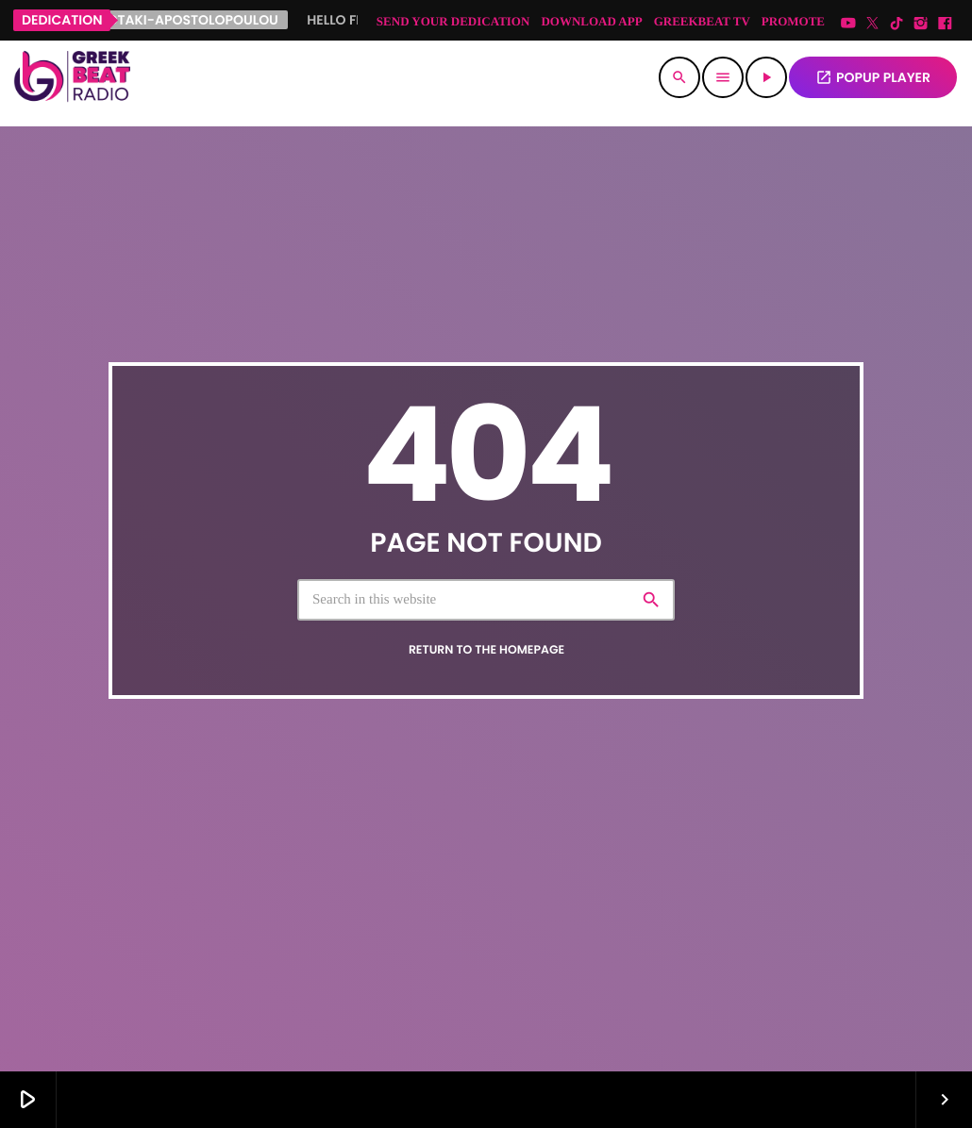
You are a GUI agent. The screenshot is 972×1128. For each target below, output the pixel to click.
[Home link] (71, 77)
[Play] (766, 77)
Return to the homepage (486, 650)
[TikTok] (896, 24)
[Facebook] (944, 24)
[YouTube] (848, 24)
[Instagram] (921, 24)
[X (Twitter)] (872, 24)
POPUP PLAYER (872, 77)
